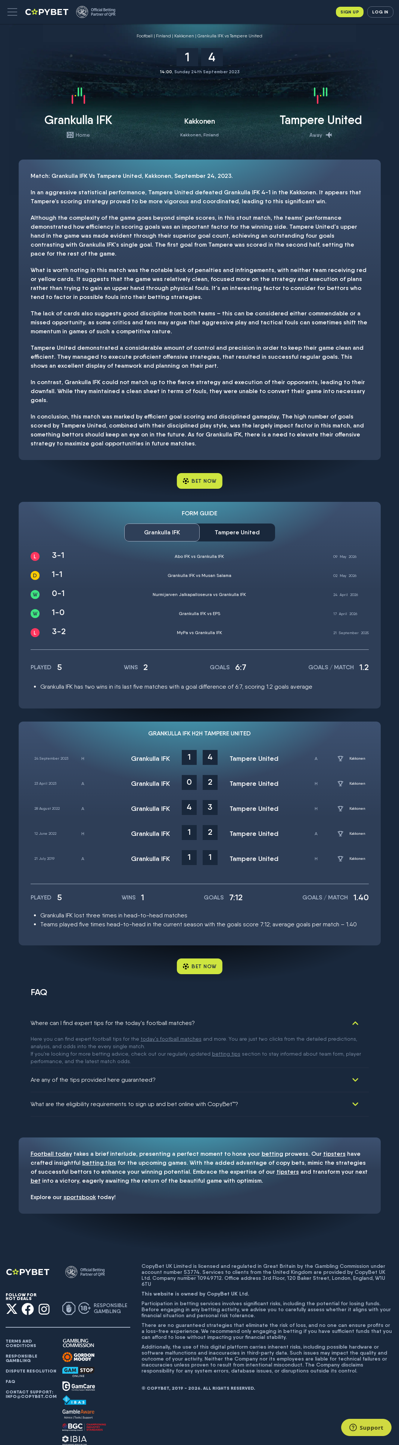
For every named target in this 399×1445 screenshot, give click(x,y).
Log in (380, 12)
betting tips (99, 1130)
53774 (192, 1239)
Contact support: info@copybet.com (31, 1361)
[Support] (366, 1427)
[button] (12, 12)
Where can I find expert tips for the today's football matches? (113, 1022)
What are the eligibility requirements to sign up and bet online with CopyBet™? (134, 1071)
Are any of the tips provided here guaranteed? (93, 1047)
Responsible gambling (21, 1325)
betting (272, 1121)
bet (36, 1148)
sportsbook (79, 1164)
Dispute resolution (31, 1338)
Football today (51, 1121)
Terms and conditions (21, 1310)
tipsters (334, 1121)
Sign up (349, 12)
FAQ (10, 1349)
